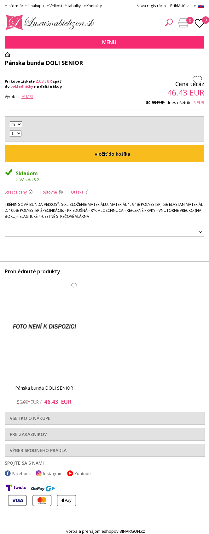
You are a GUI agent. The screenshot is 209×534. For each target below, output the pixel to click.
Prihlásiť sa (179, 6)
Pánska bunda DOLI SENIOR (44, 388)
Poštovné (48, 192)
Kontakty (94, 6)
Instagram (52, 473)
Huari (27, 96)
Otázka (77, 192)
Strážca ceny (16, 192)
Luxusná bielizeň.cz (49, 22)
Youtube (83, 473)
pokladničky (21, 86)
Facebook (21, 473)
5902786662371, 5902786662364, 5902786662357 (104, 232)
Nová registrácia (151, 6)
